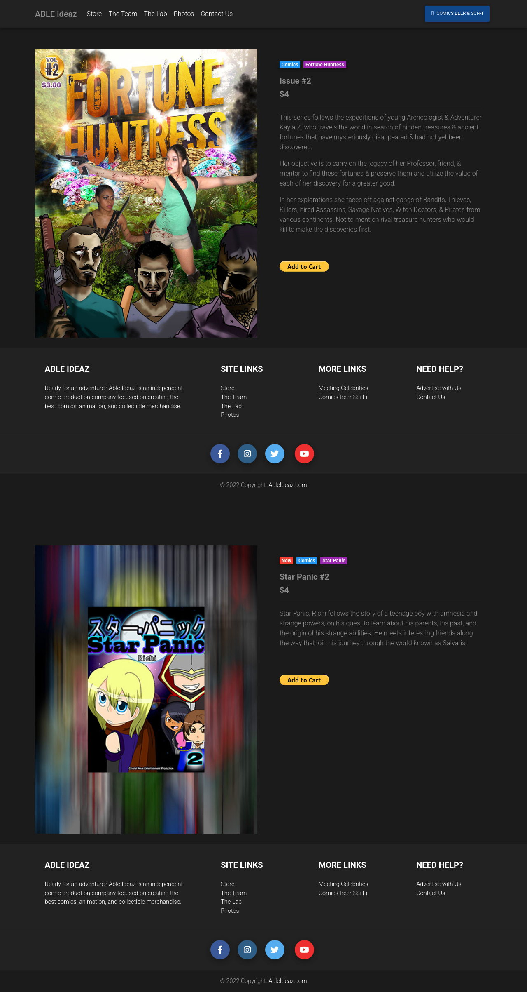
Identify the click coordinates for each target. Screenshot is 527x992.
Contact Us (430, 397)
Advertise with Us (438, 388)
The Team (234, 397)
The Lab (231, 406)
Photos (230, 414)
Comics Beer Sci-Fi (343, 397)
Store (227, 388)
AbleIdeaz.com (287, 485)
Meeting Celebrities (343, 388)
